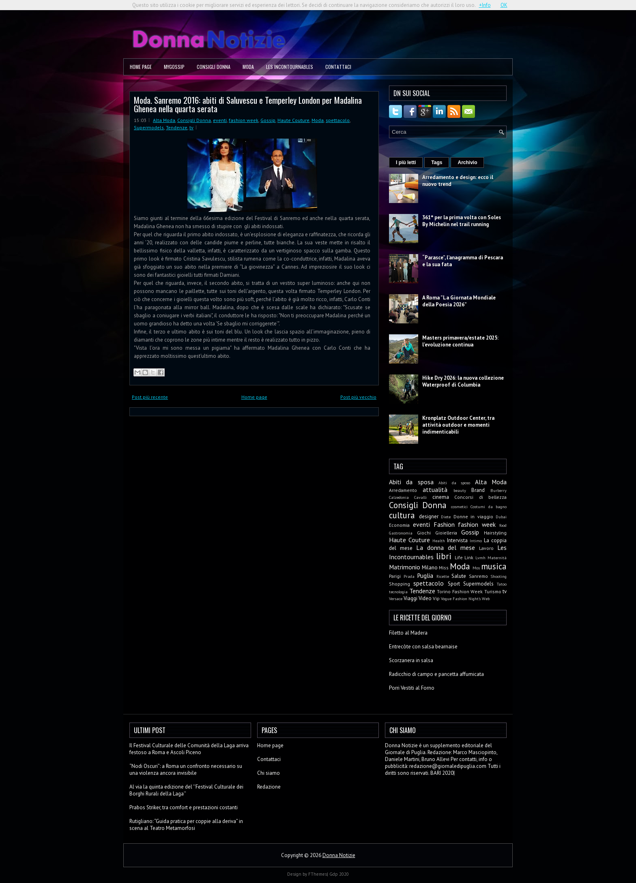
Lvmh (480, 557)
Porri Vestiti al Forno (411, 687)
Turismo (492, 591)
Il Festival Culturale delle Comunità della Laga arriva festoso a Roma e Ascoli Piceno (189, 749)
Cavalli (420, 497)
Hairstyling (495, 533)
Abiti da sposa (411, 482)
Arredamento (403, 490)
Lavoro (486, 548)
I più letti (406, 162)
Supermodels (149, 127)
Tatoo (502, 584)
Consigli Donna (213, 66)
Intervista (457, 540)
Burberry (498, 490)
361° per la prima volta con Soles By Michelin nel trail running (461, 221)
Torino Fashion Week (460, 591)
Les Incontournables (289, 66)
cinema (440, 497)
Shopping (399, 584)
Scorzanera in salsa (411, 660)
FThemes (317, 874)
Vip (436, 598)
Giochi (424, 533)
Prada (409, 576)
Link (468, 557)
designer (428, 516)
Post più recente (150, 397)
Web (486, 598)
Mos (476, 568)
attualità (435, 489)
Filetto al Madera (408, 632)
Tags (436, 162)
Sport (454, 583)
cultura (402, 515)
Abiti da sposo (454, 482)
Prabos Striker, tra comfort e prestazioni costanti (183, 807)
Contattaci (338, 66)
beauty (459, 490)
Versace (395, 598)
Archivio (467, 162)
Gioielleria (446, 533)
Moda (248, 66)
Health (438, 540)
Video (425, 598)
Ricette (442, 576)
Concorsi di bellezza (480, 497)
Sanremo (478, 576)
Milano (430, 567)
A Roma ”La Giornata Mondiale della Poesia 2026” (459, 301)
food (503, 525)
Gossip (267, 120)
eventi (220, 120)
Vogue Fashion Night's (461, 598)
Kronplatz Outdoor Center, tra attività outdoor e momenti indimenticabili (458, 425)
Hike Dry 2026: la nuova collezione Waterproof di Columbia (463, 381)
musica (494, 566)
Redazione (269, 786)
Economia (399, 525)
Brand (478, 490)
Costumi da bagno (489, 506)
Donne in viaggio (473, 516)
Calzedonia (399, 497)
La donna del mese (445, 547)
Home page (141, 66)
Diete (446, 517)
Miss (444, 567)
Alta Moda (164, 120)
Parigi (395, 576)
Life (459, 557)
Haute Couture (293, 120)
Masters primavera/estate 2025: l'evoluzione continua (460, 341)
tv (191, 127)
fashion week (243, 120)
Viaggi (410, 598)
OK (504, 5)
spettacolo (338, 120)
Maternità (497, 557)
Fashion (444, 524)
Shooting (498, 576)
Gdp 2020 (339, 874)
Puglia (425, 575)
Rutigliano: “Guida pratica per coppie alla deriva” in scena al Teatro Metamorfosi (186, 825)
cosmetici (459, 506)
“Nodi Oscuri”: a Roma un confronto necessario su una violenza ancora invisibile (185, 769)
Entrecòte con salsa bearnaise (423, 646)
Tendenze (176, 127)
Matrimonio (404, 567)
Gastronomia (401, 533)
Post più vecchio (358, 397)
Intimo (476, 540)
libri (443, 556)
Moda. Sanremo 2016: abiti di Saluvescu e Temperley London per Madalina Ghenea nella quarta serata (248, 104)
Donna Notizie (338, 855)
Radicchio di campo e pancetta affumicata (436, 674)
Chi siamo (268, 773)
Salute (458, 576)
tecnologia (398, 591)
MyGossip (174, 66)
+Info (485, 5)
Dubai (501, 517)
